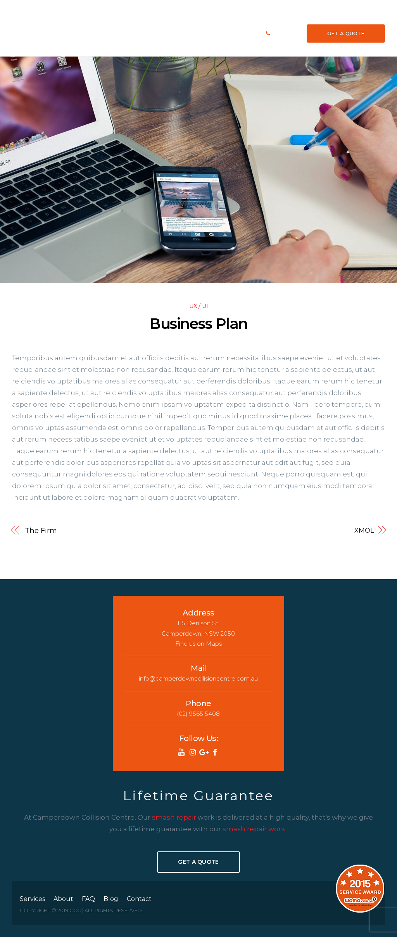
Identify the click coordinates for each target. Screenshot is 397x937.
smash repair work (255, 828)
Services (170, 33)
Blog (240, 33)
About (189, 33)
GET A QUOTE (345, 33)
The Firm (41, 530)
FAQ (202, 33)
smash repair (175, 816)
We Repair (221, 33)
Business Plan (198, 323)
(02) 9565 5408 (286, 33)
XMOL (364, 530)
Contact (256, 33)
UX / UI (198, 305)
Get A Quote (198, 861)
